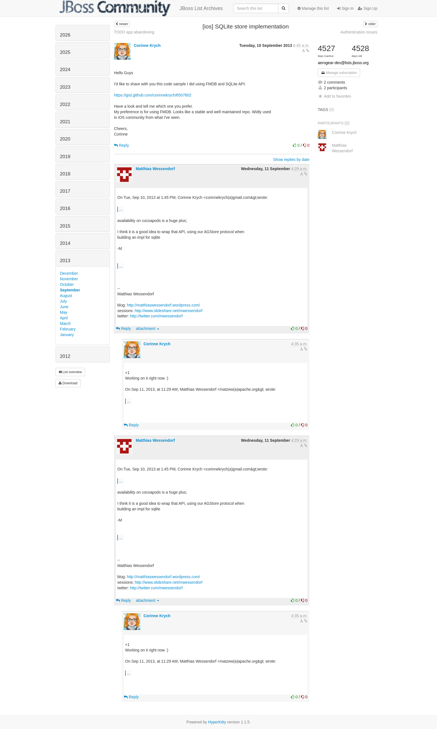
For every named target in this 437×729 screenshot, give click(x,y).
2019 (65, 156)
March (65, 323)
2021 (65, 121)
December (69, 273)
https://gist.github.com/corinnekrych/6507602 (152, 95)
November (69, 279)
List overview (70, 372)
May (63, 312)
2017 (65, 191)
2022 (65, 104)
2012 (65, 356)
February (68, 329)
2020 (65, 139)
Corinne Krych (147, 45)
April (64, 318)
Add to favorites (334, 96)
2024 (65, 69)
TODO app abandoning (134, 32)
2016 (65, 208)
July (63, 301)
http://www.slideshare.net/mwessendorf (168, 310)
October (67, 284)
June (64, 307)
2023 (65, 87)
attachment (147, 328)
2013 (65, 260)
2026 (65, 35)
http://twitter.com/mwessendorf (156, 316)
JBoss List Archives (141, 8)
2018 (65, 174)
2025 (65, 52)
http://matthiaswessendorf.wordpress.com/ (163, 305)
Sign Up (367, 8)
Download (68, 383)
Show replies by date (291, 159)
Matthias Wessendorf (155, 168)
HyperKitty (217, 722)
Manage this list (313, 8)
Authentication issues (359, 32)
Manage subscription (339, 73)
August (66, 295)
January (67, 334)
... (121, 209)
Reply (121, 145)
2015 (65, 226)
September (70, 290)
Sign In (345, 8)
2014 (65, 243)
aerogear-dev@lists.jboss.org (343, 63)
